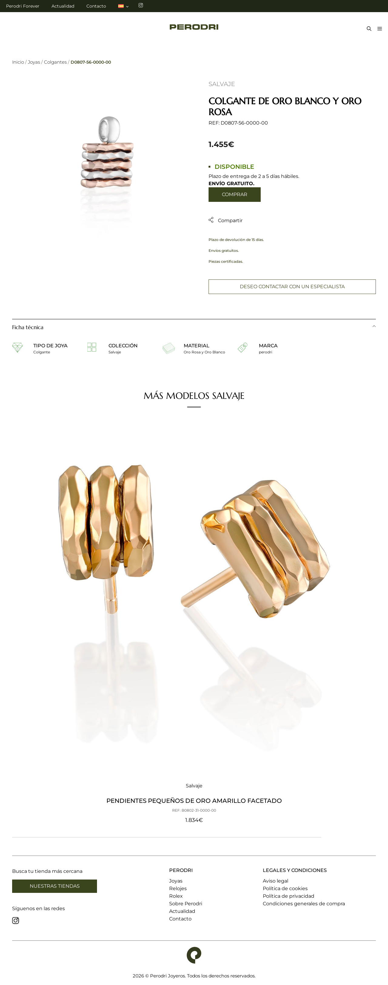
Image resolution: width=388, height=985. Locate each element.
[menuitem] (123, 6)
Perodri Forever (22, 6)
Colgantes (55, 62)
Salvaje (222, 84)
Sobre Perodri (185, 904)
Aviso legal (275, 881)
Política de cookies (285, 888)
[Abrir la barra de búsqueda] (367, 29)
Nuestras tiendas (55, 886)
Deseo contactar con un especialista (292, 286)
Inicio (18, 62)
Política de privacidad (288, 896)
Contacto (96, 6)
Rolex (176, 896)
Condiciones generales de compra (304, 904)
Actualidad (63, 6)
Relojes (178, 888)
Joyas (34, 62)
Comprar (234, 194)
